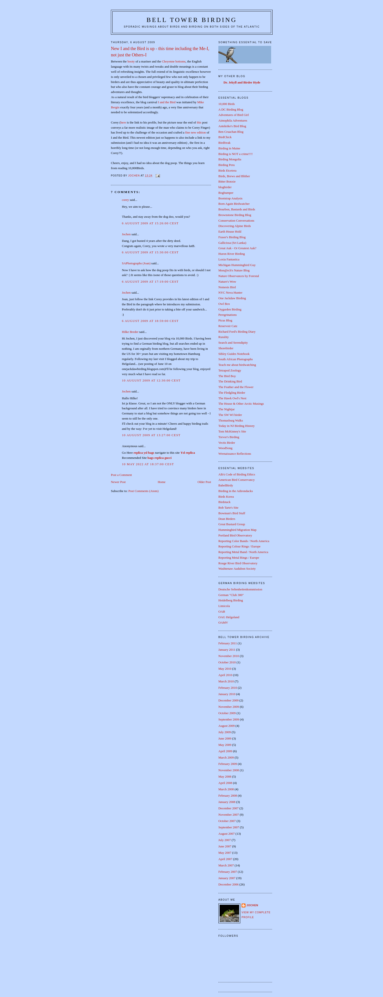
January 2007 (226, 878)
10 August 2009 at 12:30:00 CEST (151, 380)
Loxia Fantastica (228, 259)
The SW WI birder (230, 415)
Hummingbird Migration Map (237, 530)
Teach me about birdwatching (237, 365)
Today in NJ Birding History (236, 426)
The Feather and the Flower (236, 387)
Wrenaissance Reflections (234, 453)
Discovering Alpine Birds (234, 226)
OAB (221, 611)
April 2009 (225, 751)
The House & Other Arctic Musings (241, 403)
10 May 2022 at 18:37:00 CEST (148, 464)
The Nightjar (226, 409)
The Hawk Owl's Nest (232, 398)
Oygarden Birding (229, 309)
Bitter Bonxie (226, 181)
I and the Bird (167, 102)
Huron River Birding (231, 254)
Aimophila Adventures (232, 120)
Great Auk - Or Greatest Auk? (237, 248)
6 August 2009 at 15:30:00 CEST (150, 252)
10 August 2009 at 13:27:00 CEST (151, 435)
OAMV (223, 622)
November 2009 (228, 707)
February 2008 (227, 795)
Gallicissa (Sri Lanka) (232, 243)
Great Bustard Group (231, 524)
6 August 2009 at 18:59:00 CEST (150, 321)
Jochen (126, 234)
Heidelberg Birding (230, 600)
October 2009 (227, 713)
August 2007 (226, 833)
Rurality (223, 337)
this (199, 122)
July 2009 (224, 732)
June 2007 (224, 846)
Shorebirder (225, 348)
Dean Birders (226, 519)
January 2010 (226, 694)
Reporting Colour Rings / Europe (239, 546)
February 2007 (227, 872)
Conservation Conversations (236, 220)
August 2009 (226, 726)
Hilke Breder (130, 332)
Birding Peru (226, 165)
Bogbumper (225, 193)
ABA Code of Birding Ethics (236, 474)
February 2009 (227, 764)
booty (131, 61)
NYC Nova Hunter (230, 292)
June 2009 (224, 738)
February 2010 (227, 687)
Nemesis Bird (227, 287)
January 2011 (226, 649)
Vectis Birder (226, 442)
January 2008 (226, 802)
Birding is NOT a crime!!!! (235, 154)
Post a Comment (121, 475)
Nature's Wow (227, 281)
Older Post (204, 482)
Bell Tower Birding (192, 19)
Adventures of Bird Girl (233, 115)
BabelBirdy (225, 485)
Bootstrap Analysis (230, 198)
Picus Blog (225, 320)
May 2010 (224, 668)
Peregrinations (227, 315)
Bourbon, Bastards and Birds (236, 209)
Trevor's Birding (228, 437)
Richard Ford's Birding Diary (236, 331)
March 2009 (226, 757)
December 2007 (228, 808)
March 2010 (226, 681)
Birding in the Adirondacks (235, 491)
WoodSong (225, 448)
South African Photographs (235, 359)
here (123, 122)
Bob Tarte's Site (228, 507)
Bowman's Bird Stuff (231, 513)
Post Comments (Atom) (143, 491)
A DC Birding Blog (230, 109)
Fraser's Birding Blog (231, 237)
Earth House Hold (229, 231)
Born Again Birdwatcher (234, 204)
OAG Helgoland (228, 617)
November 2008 (228, 770)
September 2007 (228, 827)
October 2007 (227, 821)
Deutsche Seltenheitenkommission (240, 589)
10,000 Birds (226, 104)
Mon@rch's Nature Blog (234, 270)
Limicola (224, 606)
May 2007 (224, 852)
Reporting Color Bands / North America (243, 541)
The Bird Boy (227, 376)
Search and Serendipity (233, 342)
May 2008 (224, 776)
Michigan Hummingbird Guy (236, 265)
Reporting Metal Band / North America (243, 552)
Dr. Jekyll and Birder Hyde (241, 82)
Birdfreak (224, 142)
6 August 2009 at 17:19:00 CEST (150, 281)
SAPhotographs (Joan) (136, 263)
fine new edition (195, 132)
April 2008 (225, 783)
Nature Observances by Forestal (238, 276)
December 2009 (228, 700)
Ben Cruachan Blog (231, 132)
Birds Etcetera (227, 170)
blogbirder (225, 187)
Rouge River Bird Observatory (237, 563)
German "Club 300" (231, 595)
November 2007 (228, 814)
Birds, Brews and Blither (234, 176)
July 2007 (224, 840)
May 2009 (224, 745)
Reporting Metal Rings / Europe (238, 557)
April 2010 (225, 675)
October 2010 (227, 662)
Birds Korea (226, 496)
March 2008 (226, 789)
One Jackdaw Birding (232, 298)
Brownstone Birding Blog (234, 215)
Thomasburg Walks (230, 420)
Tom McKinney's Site (232, 431)
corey (125, 200)
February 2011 (227, 643)
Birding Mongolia (229, 159)
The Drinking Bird (230, 381)
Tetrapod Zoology (229, 370)
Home (162, 482)
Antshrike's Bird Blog (232, 126)
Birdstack (224, 502)
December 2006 (228, 884)
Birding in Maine (229, 148)
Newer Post (118, 482)
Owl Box (224, 304)
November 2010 (228, 656)
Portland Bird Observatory (235, 535)
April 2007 (225, 859)
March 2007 (226, 865)
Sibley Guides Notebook (234, 354)
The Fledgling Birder (231, 392)
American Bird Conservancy (236, 480)
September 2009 (228, 719)
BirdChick (225, 137)
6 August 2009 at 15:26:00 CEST (150, 223)
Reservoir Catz (227, 326)
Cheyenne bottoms (174, 61)
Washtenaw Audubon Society (237, 568)
